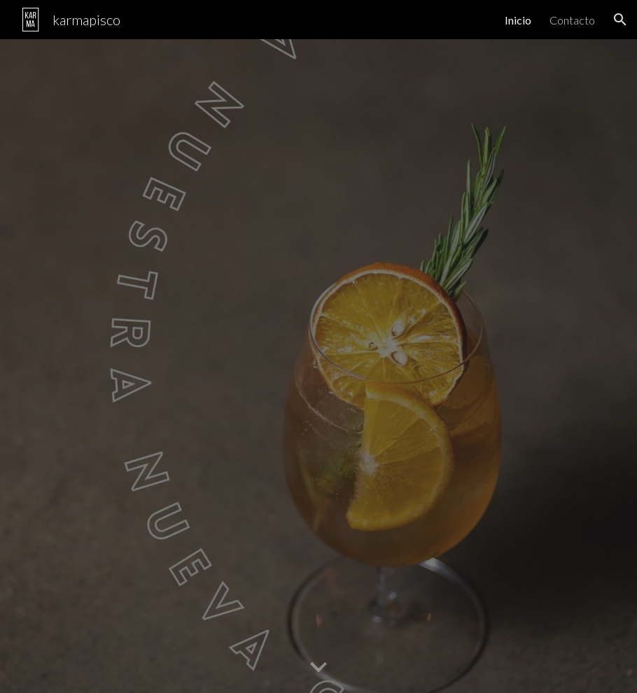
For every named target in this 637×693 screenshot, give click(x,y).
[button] (620, 19)
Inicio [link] (518, 20)
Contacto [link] (572, 20)
